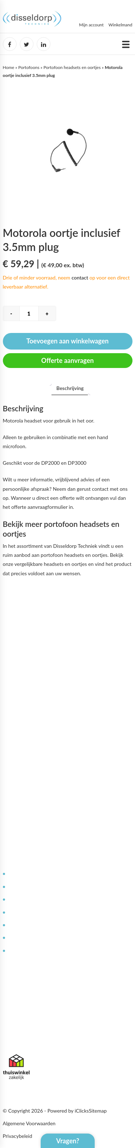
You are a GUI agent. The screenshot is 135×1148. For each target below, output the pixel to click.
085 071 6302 (19, 1031)
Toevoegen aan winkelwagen (67, 341)
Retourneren (22, 950)
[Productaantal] (29, 313)
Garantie (17, 937)
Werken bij (20, 761)
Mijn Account (22, 735)
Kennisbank (21, 912)
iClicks (82, 1111)
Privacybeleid (17, 1136)
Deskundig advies (27, 873)
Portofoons (29, 67)
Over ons (18, 748)
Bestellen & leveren (29, 773)
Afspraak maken (26, 799)
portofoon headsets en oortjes (74, 555)
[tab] (70, 388)
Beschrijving (70, 388)
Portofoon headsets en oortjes (72, 67)
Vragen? (67, 1141)
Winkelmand (120, 24)
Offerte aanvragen (67, 360)
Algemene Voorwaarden (29, 1123)
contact (80, 277)
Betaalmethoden (26, 786)
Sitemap (98, 1111)
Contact (17, 925)
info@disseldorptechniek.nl (32, 1040)
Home (8, 67)
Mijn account (91, 24)
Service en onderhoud (32, 886)
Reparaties (19, 899)
